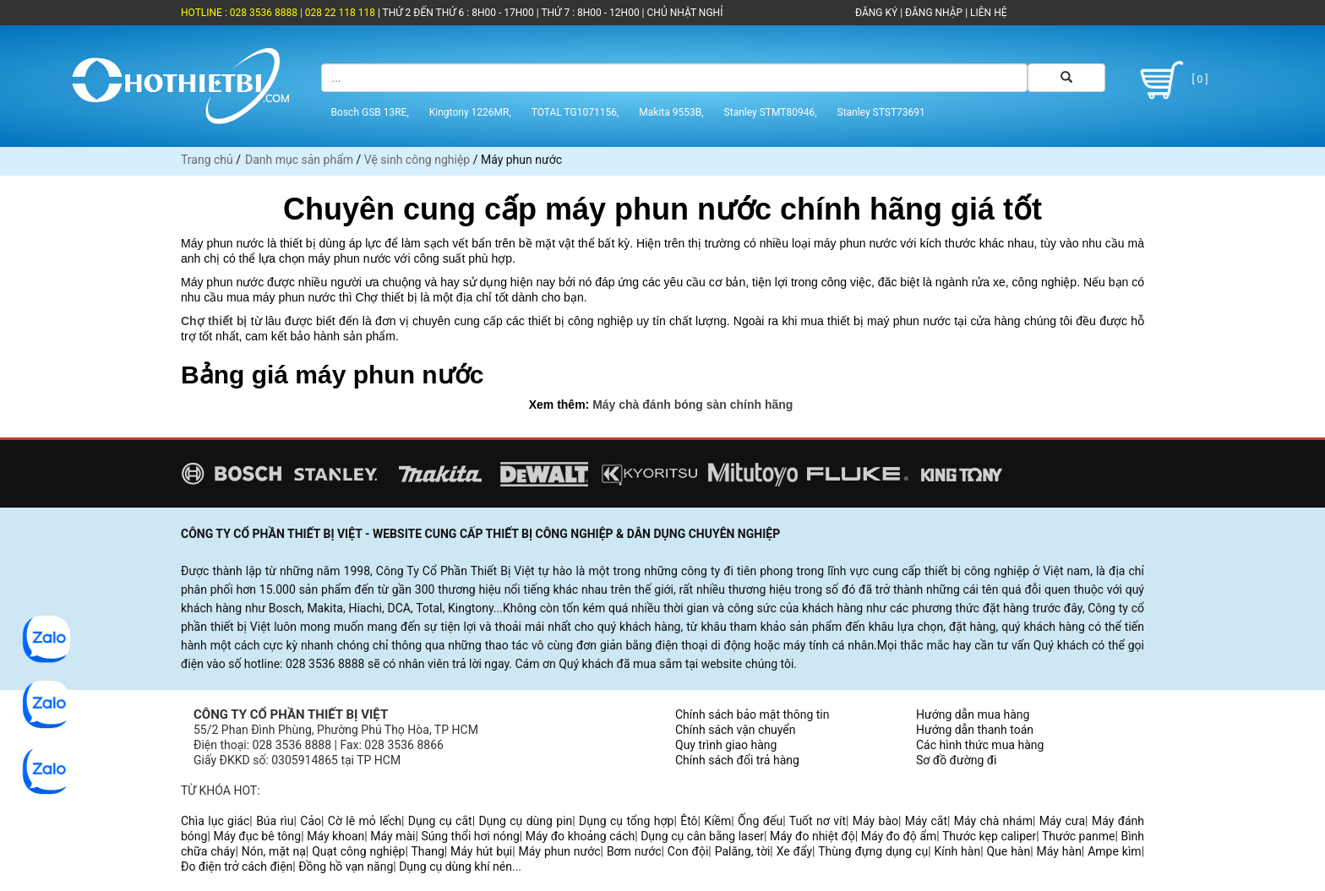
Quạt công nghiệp (358, 851)
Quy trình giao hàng (726, 745)
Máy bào (875, 821)
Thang (428, 851)
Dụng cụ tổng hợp (626, 821)
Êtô (688, 821)
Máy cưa (1062, 821)
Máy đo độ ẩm (899, 836)
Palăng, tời (743, 851)
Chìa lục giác (215, 821)
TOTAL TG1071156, (575, 112)
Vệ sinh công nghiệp (417, 159)
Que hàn (1008, 851)
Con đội (688, 851)
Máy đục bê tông (257, 836)
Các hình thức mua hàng (980, 745)
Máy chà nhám (993, 821)
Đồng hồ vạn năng (345, 866)
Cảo (310, 821)
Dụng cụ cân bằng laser (702, 836)
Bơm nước (634, 851)
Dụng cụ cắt (440, 821)
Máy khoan (335, 836)
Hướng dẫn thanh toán (974, 729)
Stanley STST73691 (881, 112)
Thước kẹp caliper (989, 836)
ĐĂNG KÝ (876, 13)
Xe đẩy (794, 851)
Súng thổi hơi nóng (470, 836)
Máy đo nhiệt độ (812, 836)
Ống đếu (760, 821)
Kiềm (717, 821)
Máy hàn (1059, 851)
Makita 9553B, (671, 112)
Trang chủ (207, 159)
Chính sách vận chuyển (735, 729)
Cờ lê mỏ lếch (364, 821)
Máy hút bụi (481, 851)
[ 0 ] (1171, 80)
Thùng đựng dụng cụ (873, 851)
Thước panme (1078, 836)
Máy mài (392, 836)
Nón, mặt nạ (274, 851)
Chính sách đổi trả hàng (737, 760)
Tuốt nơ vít (817, 821)
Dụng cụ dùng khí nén (455, 866)
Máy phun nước (560, 851)
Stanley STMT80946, (770, 112)
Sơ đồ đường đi (956, 760)
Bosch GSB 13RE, (370, 112)
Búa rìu (274, 821)
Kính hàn (957, 851)
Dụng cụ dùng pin (525, 821)
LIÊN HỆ (987, 13)
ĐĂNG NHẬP (933, 13)
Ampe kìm (1114, 851)
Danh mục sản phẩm (299, 159)
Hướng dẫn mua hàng (972, 714)
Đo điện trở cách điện (236, 866)
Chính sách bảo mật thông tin (752, 714)
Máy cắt (926, 821)
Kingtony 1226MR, (470, 112)
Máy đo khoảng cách (580, 836)
